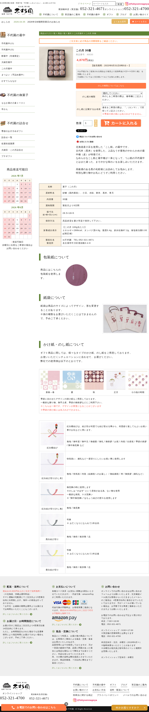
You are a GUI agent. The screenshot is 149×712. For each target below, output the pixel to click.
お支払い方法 (99, 690)
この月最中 (78, 33)
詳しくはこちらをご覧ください (16, 614)
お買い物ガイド (141, 14)
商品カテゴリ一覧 (48, 33)
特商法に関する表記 (83, 695)
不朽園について (50, 14)
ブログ (123, 14)
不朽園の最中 (93, 14)
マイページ (85, 3)
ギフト (110, 14)
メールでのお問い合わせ (135, 695)
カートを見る (139, 22)
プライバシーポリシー (108, 695)
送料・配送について (119, 690)
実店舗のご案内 (72, 14)
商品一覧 (62, 33)
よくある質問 (120, 22)
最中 (70, 33)
